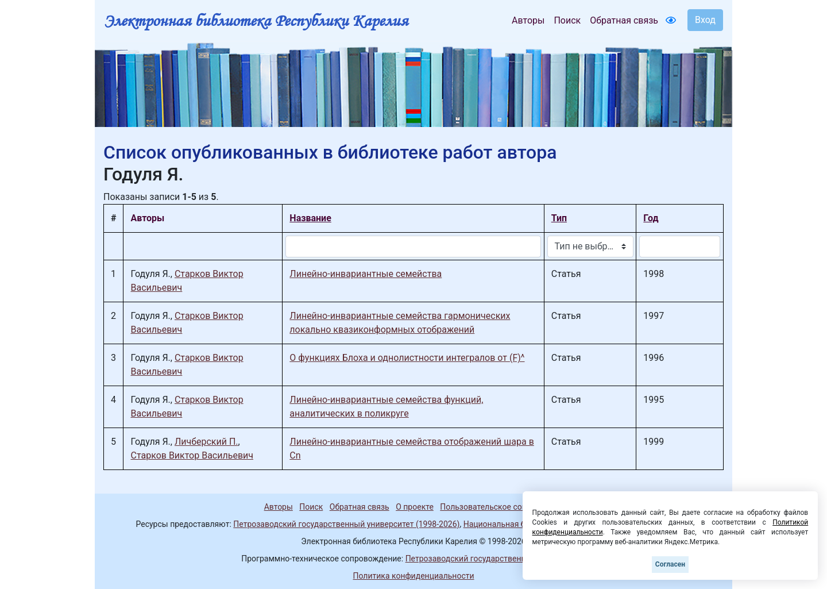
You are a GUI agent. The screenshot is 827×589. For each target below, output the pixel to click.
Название (310, 218)
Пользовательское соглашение (499, 506)
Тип (559, 218)
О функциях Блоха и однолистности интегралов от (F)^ (406, 357)
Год (650, 218)
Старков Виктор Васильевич (191, 455)
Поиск (567, 20)
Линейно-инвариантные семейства (365, 273)
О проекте (415, 506)
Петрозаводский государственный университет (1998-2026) (346, 524)
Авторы (528, 20)
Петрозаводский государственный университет (495, 558)
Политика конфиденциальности (413, 575)
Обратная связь (624, 20)
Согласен (670, 564)
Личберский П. (206, 441)
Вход (705, 19)
